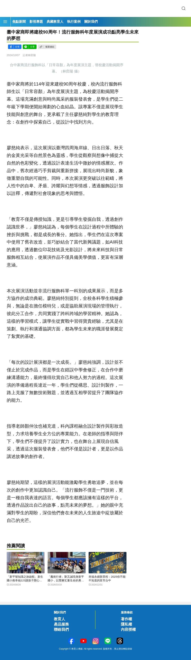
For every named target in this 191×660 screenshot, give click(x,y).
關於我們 (91, 21)
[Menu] (5, 22)
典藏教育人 (55, 21)
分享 (17, 46)
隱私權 (126, 624)
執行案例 (74, 21)
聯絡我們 (61, 629)
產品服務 (61, 624)
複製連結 (49, 46)
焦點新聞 (19, 21)
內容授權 (128, 629)
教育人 (59, 619)
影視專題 (36, 21)
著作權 (126, 619)
